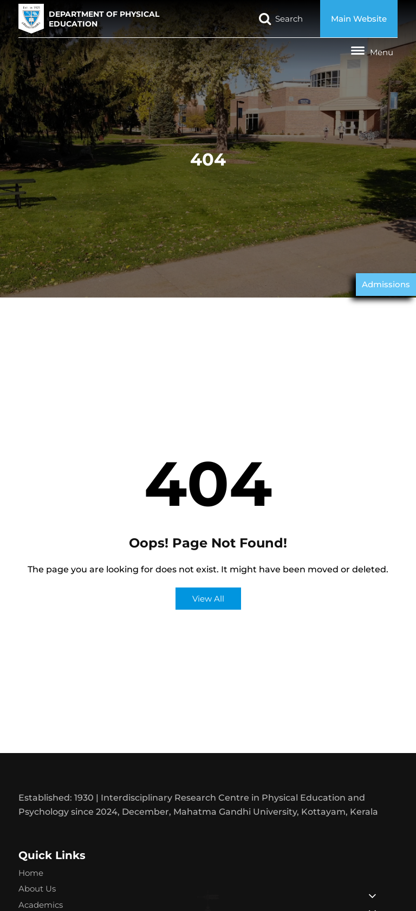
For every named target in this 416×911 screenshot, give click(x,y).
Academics (40, 905)
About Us (37, 888)
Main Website (359, 19)
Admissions (386, 284)
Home (30, 873)
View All (208, 598)
